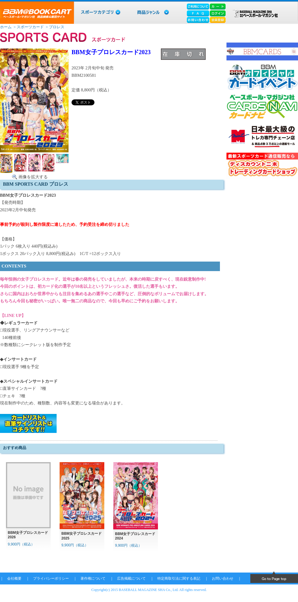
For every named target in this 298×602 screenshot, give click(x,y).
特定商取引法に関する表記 (178, 578)
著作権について (92, 578)
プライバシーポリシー (51, 578)
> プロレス (54, 27)
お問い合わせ (222, 578)
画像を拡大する (33, 176)
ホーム (6, 27)
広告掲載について (131, 578)
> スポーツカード (28, 27)
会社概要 (14, 578)
